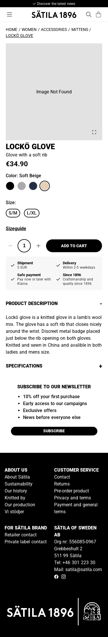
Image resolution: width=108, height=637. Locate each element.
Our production (20, 504)
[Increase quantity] (38, 246)
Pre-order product (71, 491)
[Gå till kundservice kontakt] (90, 619)
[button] (54, 91)
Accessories (54, 29)
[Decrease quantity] (10, 246)
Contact (62, 477)
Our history (16, 491)
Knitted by (15, 498)
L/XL (32, 213)
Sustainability (19, 484)
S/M (13, 213)
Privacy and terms (72, 498)
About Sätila (17, 477)
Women (29, 29)
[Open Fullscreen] (94, 132)
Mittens (79, 29)
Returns (62, 484)
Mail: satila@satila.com (78, 569)
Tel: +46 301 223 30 (74, 562)
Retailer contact (21, 535)
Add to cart (74, 245)
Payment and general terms (76, 508)
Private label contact (26, 541)
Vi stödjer (14, 511)
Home (11, 29)
